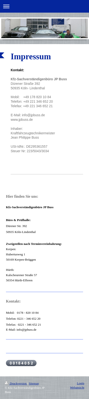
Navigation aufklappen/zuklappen (44, 6)
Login (80, 383)
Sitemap (34, 383)
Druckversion (16, 383)
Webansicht (77, 387)
